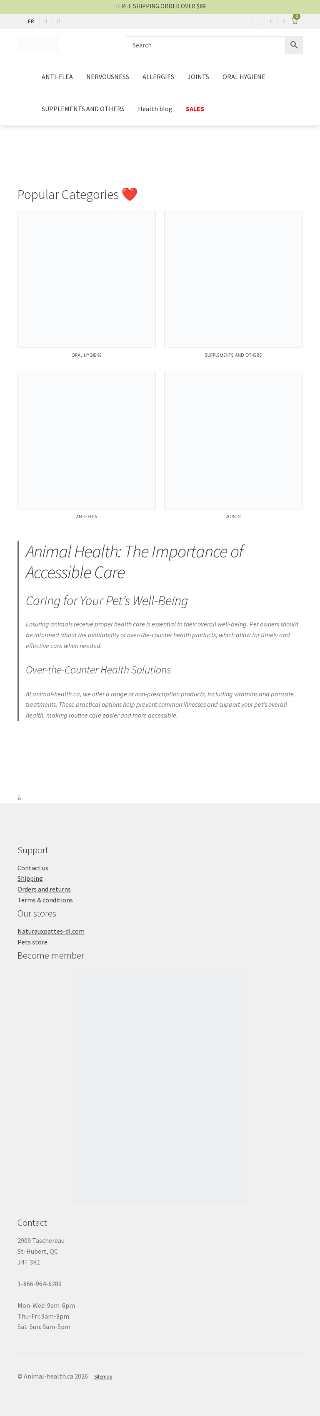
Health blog (155, 108)
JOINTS (198, 76)
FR (31, 21)
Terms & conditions (45, 900)
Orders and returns (44, 889)
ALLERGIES (158, 76)
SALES (195, 108)
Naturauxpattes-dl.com (51, 931)
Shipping (30, 878)
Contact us (33, 868)
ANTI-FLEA (57, 76)
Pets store (33, 942)
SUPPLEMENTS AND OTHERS (83, 108)
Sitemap (103, 1376)
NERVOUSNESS (107, 76)
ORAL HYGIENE (243, 76)
